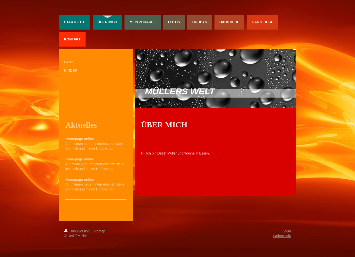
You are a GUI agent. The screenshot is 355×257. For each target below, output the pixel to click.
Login (287, 231)
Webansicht (282, 236)
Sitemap (98, 231)
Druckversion (77, 231)
